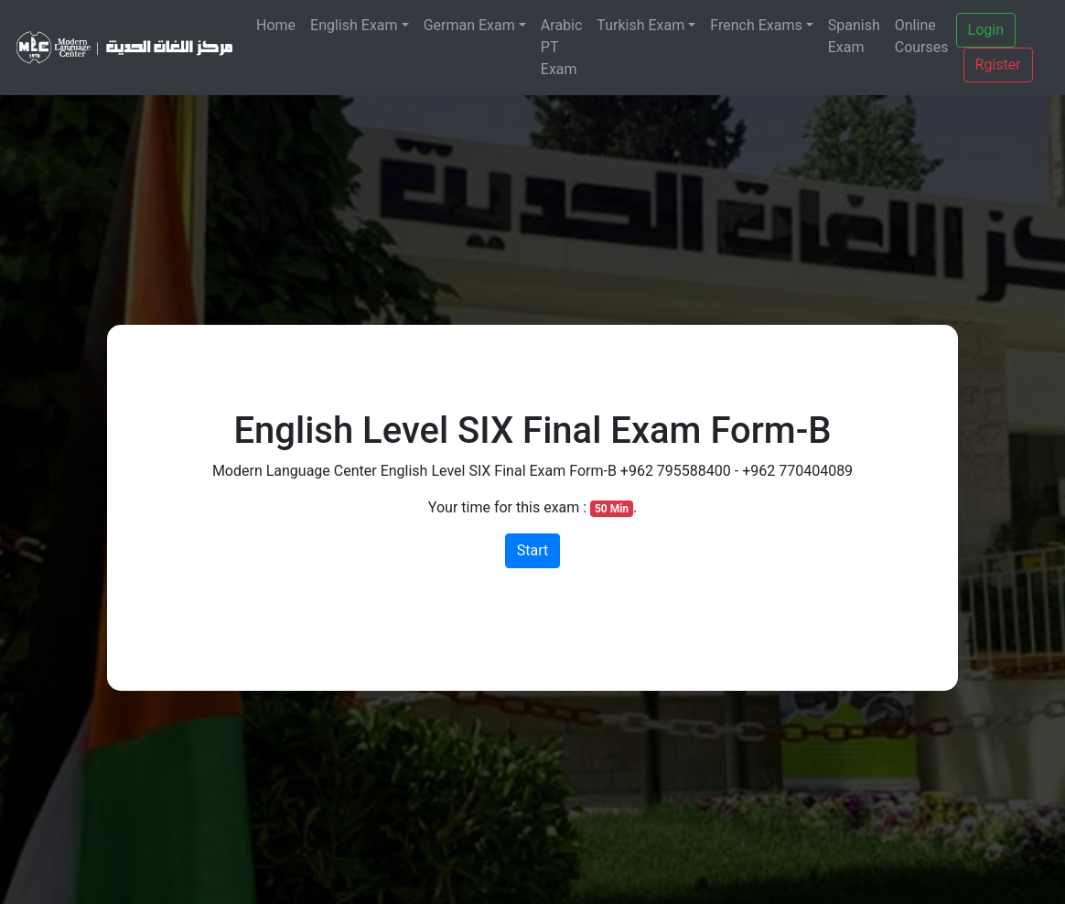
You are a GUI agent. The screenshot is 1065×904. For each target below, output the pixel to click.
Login (986, 29)
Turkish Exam (640, 25)
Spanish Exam (854, 36)
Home (276, 25)
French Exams (755, 25)
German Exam (469, 25)
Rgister (998, 64)
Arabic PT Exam (562, 47)
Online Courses (922, 36)
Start (532, 550)
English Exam (354, 25)
